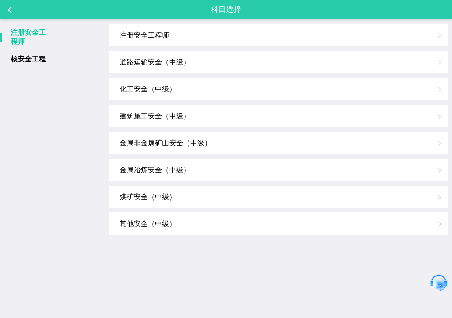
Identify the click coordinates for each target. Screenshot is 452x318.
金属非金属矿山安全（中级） (165, 143)
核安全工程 (28, 59)
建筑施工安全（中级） (155, 116)
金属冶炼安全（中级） (155, 170)
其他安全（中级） (148, 223)
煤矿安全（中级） (148, 197)
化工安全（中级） (148, 89)
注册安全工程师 (28, 37)
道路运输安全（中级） (155, 62)
